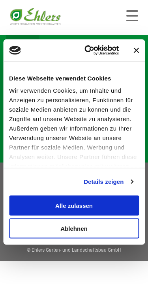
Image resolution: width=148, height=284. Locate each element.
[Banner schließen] (136, 50)
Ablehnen (73, 228)
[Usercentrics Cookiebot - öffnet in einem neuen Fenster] (88, 50)
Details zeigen (104, 181)
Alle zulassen (74, 205)
